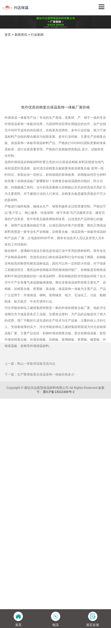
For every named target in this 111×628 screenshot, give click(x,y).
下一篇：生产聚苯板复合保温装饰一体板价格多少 (39, 408)
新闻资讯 (20, 34)
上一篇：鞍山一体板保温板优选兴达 (30, 397)
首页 (8, 34)
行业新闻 (37, 34)
